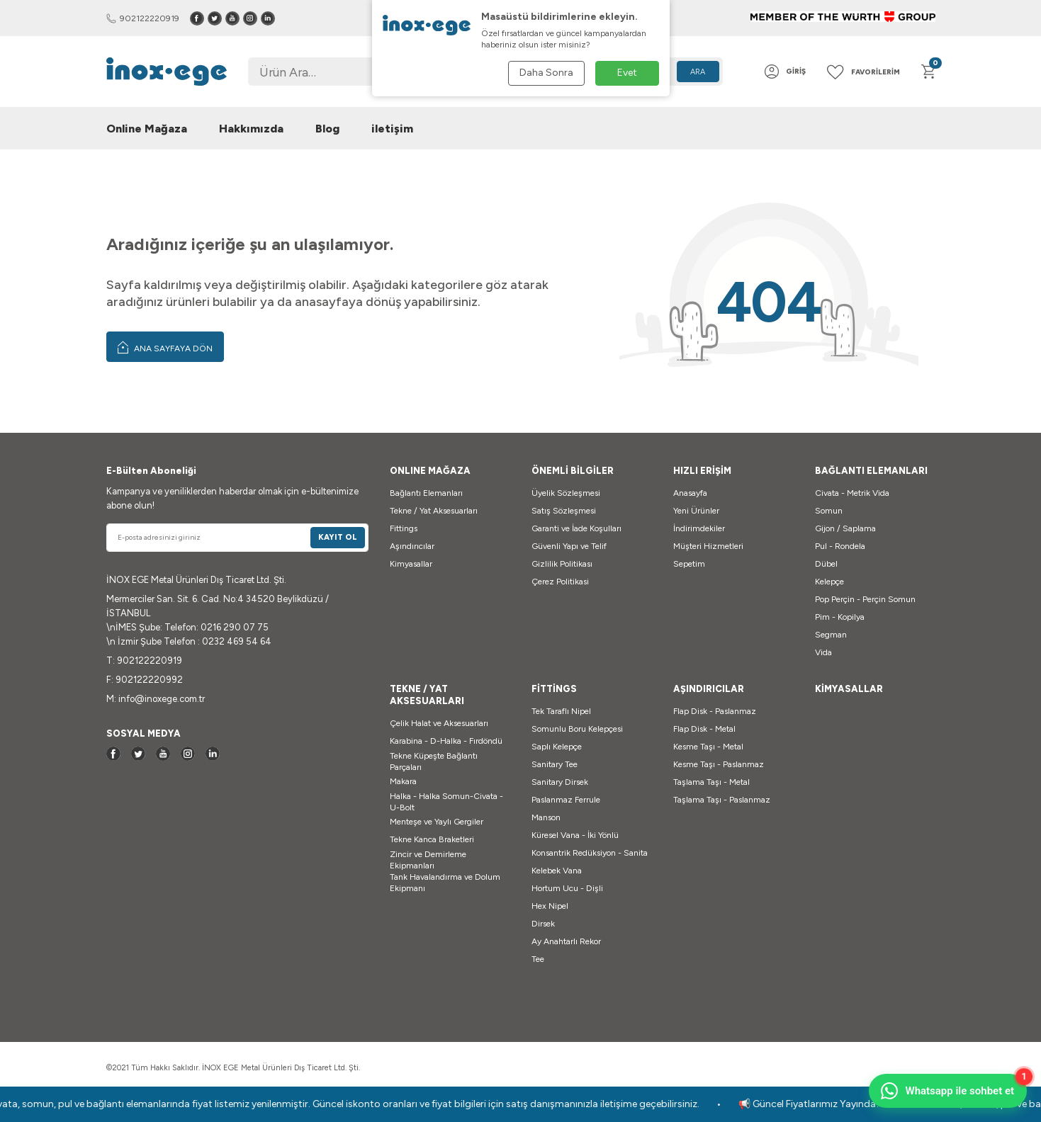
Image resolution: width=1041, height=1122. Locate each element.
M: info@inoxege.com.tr (155, 698)
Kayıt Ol (337, 537)
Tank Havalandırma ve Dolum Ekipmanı (445, 882)
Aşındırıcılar (412, 546)
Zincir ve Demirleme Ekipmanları (428, 860)
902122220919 (142, 18)
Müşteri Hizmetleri (708, 546)
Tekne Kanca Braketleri (432, 839)
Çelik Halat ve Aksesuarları (439, 723)
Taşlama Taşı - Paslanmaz (721, 800)
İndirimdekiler (699, 528)
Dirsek (543, 924)
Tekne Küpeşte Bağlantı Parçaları (434, 761)
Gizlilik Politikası (561, 564)
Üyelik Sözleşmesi (565, 493)
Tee (537, 959)
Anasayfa (690, 493)
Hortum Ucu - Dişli (567, 888)
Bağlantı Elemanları (426, 493)
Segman (831, 635)
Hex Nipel (549, 906)
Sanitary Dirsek (559, 782)
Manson (546, 817)
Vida (823, 652)
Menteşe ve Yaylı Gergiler (436, 822)
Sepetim (689, 564)
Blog (327, 128)
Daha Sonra (546, 73)
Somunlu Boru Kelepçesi (577, 729)
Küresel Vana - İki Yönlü (575, 835)
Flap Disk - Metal (704, 729)
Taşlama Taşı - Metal (711, 782)
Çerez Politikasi (560, 581)
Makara (403, 781)
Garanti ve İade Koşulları (576, 528)
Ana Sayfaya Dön (165, 347)
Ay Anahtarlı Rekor (566, 941)
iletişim (392, 128)
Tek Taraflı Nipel (561, 711)
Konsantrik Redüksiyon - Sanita (589, 853)
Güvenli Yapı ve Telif (569, 546)
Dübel (826, 564)
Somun (829, 511)
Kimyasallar (411, 564)
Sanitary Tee (554, 764)
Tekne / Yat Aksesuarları (434, 511)
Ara (697, 71)
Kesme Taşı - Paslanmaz (718, 764)
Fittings (403, 528)
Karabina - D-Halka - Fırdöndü (446, 741)
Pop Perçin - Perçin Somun (865, 599)
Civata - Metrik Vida (852, 493)
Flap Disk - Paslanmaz (714, 711)
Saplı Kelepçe (556, 747)
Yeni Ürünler (696, 511)
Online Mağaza (146, 128)
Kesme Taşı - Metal (708, 747)
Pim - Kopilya (840, 617)
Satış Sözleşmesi (563, 511)
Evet (627, 73)
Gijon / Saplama (845, 528)
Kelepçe (829, 581)
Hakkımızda (251, 128)
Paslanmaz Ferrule (565, 800)
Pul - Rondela (840, 546)
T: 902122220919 (144, 660)
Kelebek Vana (556, 871)
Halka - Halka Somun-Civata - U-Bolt (446, 801)
